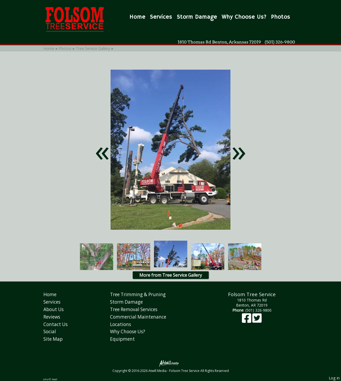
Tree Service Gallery (93, 48)
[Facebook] (247, 320)
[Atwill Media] (170, 363)
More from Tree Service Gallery (170, 275)
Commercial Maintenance (138, 317)
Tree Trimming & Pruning (138, 294)
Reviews (51, 317)
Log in (334, 377)
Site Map (53, 339)
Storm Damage (197, 17)
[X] (257, 320)
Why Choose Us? (244, 17)
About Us (53, 309)
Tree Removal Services (133, 309)
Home (137, 17)
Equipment (122, 339)
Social (49, 331)
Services (161, 17)
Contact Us (55, 324)
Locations (120, 324)
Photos (280, 17)
